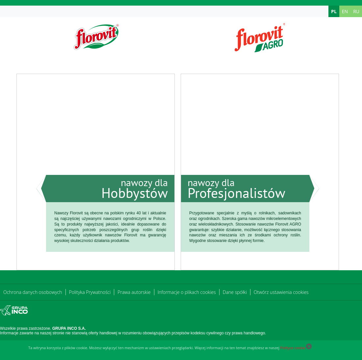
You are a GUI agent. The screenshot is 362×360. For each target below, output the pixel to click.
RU (356, 11)
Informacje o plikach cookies (187, 292)
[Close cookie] (309, 347)
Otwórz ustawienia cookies (281, 292)
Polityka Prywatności (90, 292)
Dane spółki (235, 292)
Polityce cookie (292, 347)
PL (334, 11)
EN (345, 11)
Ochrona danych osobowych (32, 292)
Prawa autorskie (133, 292)
